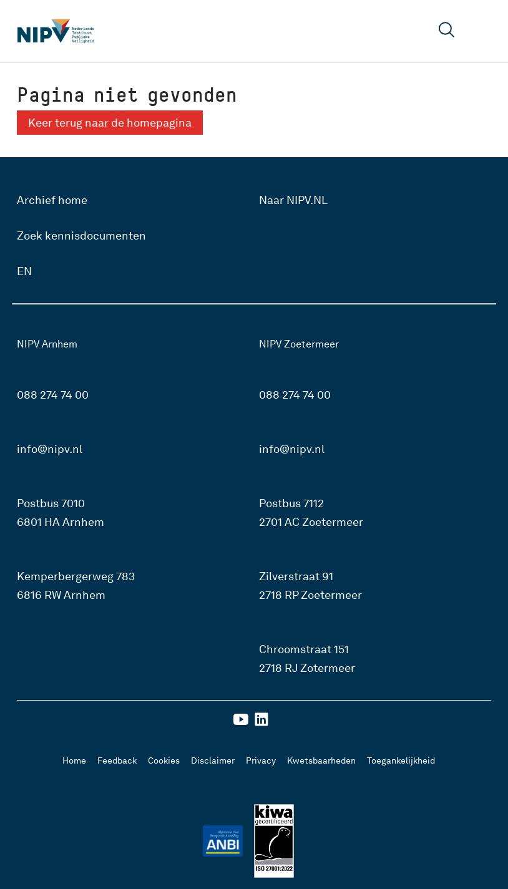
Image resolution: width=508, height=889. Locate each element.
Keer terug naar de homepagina (110, 122)
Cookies (164, 760)
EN (24, 271)
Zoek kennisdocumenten (81, 235)
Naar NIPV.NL (293, 199)
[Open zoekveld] (447, 31)
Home (74, 760)
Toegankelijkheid (401, 760)
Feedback (117, 760)
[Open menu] (482, 31)
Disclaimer (213, 760)
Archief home (52, 199)
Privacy (261, 760)
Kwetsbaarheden (321, 760)
